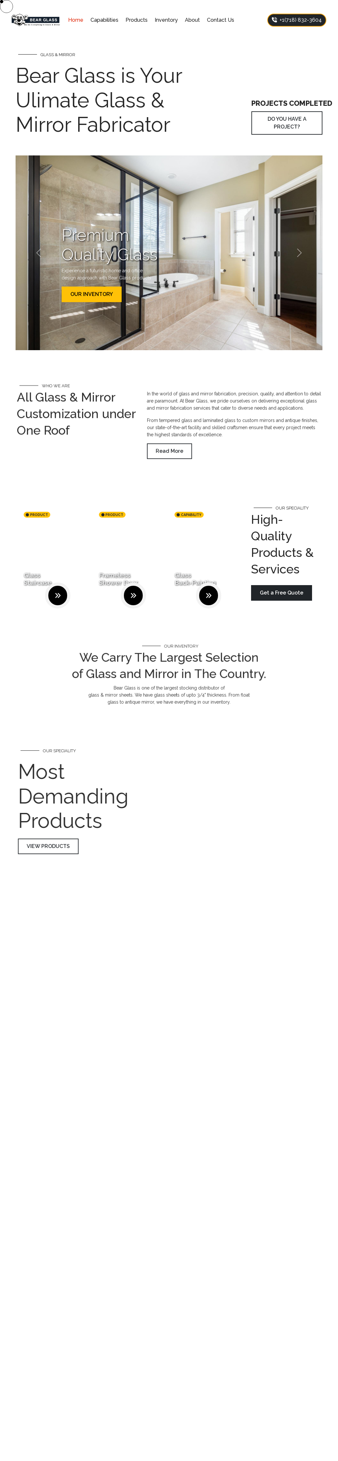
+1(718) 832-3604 (297, 20)
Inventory (166, 20)
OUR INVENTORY (91, 294)
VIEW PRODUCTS (63, 846)
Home (75, 20)
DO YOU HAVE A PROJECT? (287, 123)
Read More (169, 466)
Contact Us (220, 20)
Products (137, 20)
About (192, 20)
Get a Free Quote (281, 593)
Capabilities (104, 20)
